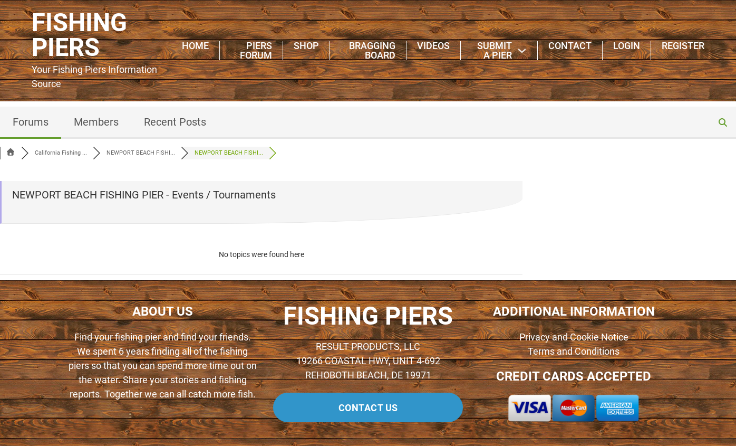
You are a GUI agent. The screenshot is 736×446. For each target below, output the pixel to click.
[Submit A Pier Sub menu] (522, 50)
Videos (433, 46)
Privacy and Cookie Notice (573, 337)
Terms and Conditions (573, 351)
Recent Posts (175, 122)
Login (626, 46)
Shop (306, 46)
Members (96, 122)
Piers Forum (256, 50)
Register (683, 46)
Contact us (368, 407)
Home (195, 46)
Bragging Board (372, 50)
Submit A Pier (494, 50)
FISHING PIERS (79, 35)
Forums (31, 122)
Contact (570, 46)
